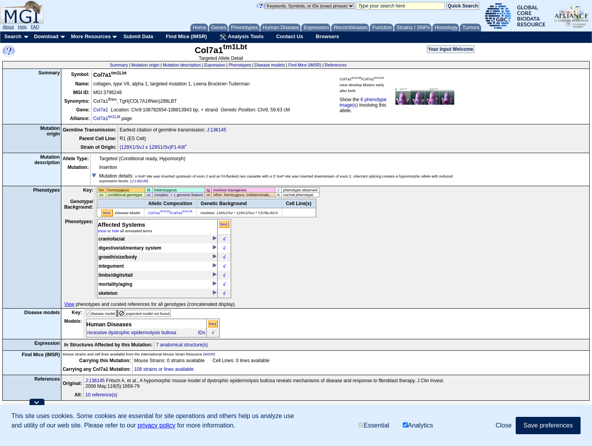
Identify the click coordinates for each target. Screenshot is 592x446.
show (102, 231)
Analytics (418, 425)
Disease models (270, 65)
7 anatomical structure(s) (182, 345)
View (69, 304)
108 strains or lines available (164, 369)
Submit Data (138, 36)
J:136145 (216, 130)
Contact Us (289, 36)
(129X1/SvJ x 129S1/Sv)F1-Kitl (153, 147)
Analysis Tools (241, 37)
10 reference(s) (101, 395)
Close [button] (504, 425)
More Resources (91, 36)
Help (22, 26)
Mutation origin (145, 65)
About (8, 26)
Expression (214, 65)
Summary (119, 65)
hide (115, 231)
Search (12, 36)
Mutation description (182, 65)
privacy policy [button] (156, 425)
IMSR (209, 354)
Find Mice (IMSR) (186, 36)
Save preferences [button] (548, 425)
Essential (373, 425)
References (336, 65)
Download (46, 36)
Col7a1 (100, 110)
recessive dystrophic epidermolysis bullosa (132, 332)
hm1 (224, 224)
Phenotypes (240, 65)
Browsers (327, 36)
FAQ (35, 26)
